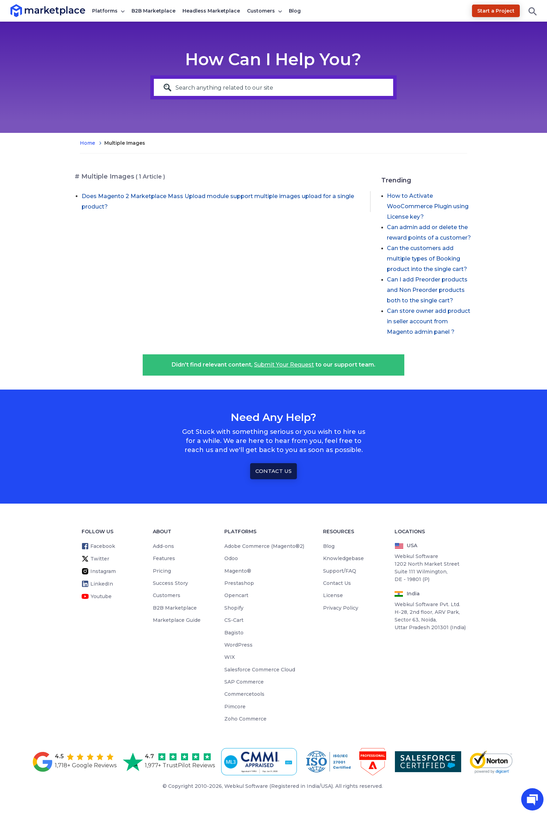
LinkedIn (101, 584)
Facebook (102, 546)
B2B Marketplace (153, 11)
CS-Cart (233, 620)
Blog (295, 11)
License (333, 595)
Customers (261, 11)
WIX (229, 657)
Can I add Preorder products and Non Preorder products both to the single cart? (427, 290)
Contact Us (273, 471)
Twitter (99, 559)
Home (87, 143)
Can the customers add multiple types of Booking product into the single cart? (427, 258)
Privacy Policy (340, 608)
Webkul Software (246, 786)
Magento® (237, 571)
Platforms (105, 11)
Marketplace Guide (177, 620)
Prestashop (239, 583)
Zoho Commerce (245, 719)
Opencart (236, 595)
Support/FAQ (339, 571)
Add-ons (163, 546)
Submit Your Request (284, 364)
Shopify (233, 608)
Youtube (101, 596)
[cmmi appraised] (260, 761)
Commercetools (244, 694)
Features (164, 558)
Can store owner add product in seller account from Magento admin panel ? (428, 321)
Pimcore (235, 706)
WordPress (238, 645)
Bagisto (233, 633)
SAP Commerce (244, 682)
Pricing (162, 571)
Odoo (231, 558)
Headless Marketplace (211, 11)
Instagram (103, 571)
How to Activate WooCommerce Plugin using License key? (428, 206)
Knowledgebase (343, 558)
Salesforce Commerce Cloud (259, 669)
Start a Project (496, 11)
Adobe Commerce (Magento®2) (264, 546)
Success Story (170, 583)
